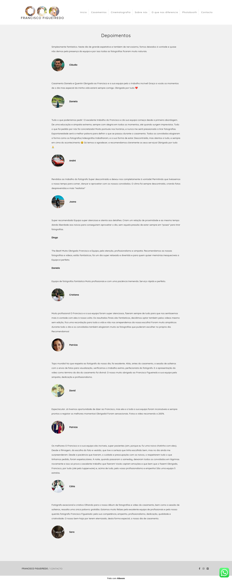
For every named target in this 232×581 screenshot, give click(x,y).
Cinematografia (121, 12)
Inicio (83, 12)
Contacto (207, 12)
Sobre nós (141, 12)
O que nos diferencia (165, 12)
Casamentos (99, 12)
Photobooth (189, 12)
